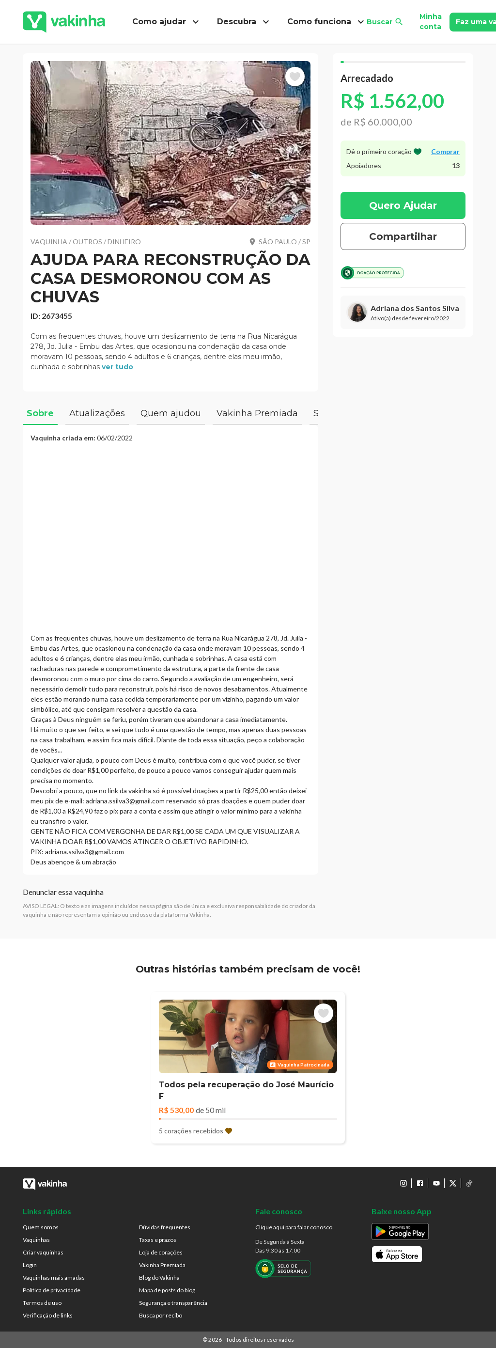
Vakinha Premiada (162, 1265)
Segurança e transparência (173, 1302)
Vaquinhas (36, 1239)
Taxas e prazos (157, 1239)
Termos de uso (42, 1302)
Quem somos (41, 1227)
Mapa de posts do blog (167, 1290)
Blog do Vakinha (159, 1277)
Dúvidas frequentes (164, 1227)
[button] (170, 143)
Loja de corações (161, 1252)
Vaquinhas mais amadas (54, 1277)
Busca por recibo (160, 1315)
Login (30, 1265)
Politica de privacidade (51, 1290)
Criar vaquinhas (43, 1252)
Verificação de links (48, 1315)
